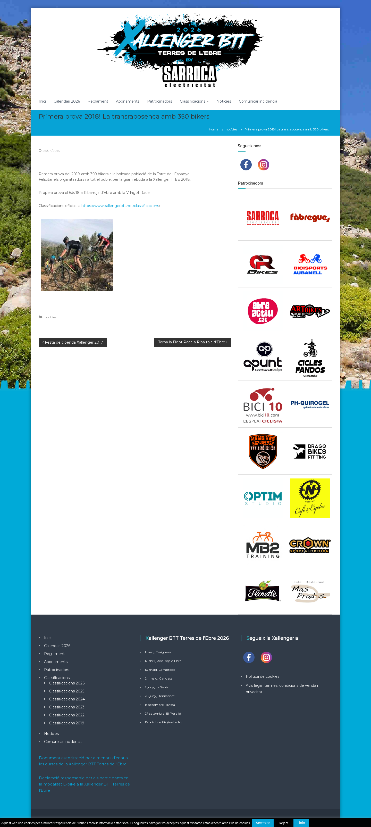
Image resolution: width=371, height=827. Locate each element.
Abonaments (127, 101)
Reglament (98, 101)
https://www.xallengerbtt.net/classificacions (120, 205)
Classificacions (192, 101)
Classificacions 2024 (67, 699)
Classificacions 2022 (67, 715)
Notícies (223, 101)
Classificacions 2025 (66, 691)
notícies (231, 129)
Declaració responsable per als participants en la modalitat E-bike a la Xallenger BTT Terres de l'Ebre (84, 784)
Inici (42, 101)
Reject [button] (283, 823)
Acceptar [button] (263, 823)
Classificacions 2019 (66, 723)
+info (301, 823)
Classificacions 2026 (67, 683)
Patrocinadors (159, 101)
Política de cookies (262, 676)
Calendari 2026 (67, 101)
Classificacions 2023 (67, 707)
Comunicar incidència (258, 101)
